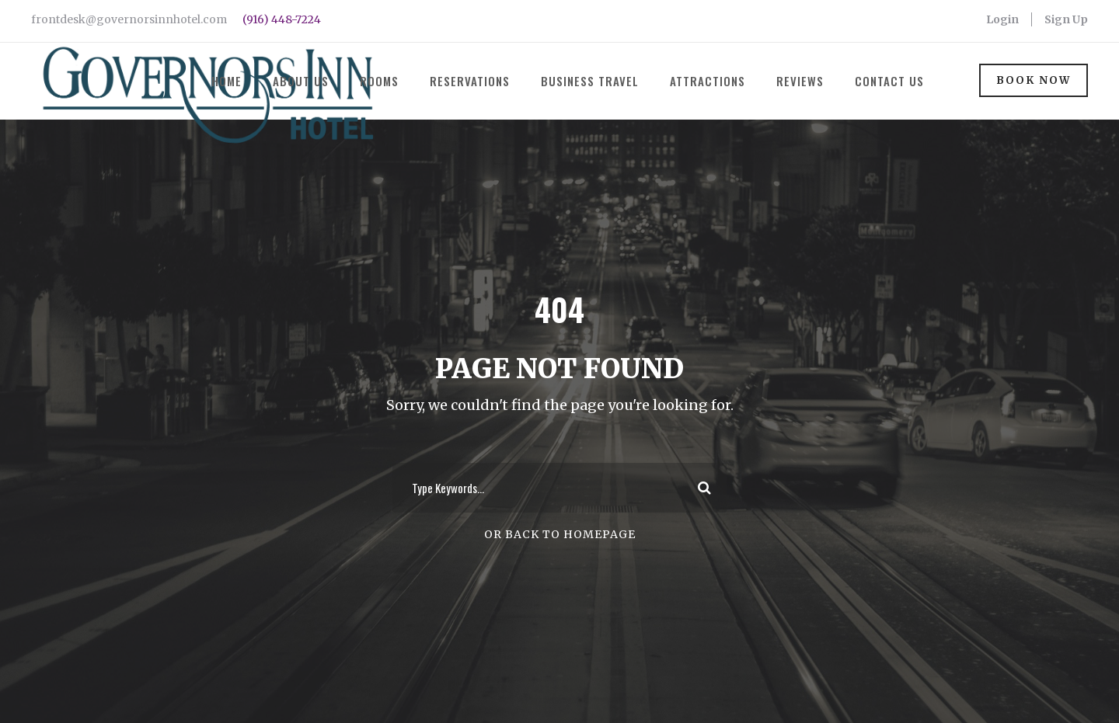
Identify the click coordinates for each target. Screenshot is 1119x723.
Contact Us (889, 80)
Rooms (379, 80)
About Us (301, 80)
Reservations (470, 80)
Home (226, 80)
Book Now (1033, 80)
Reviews (800, 80)
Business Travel (590, 80)
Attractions (707, 80)
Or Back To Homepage (560, 577)
